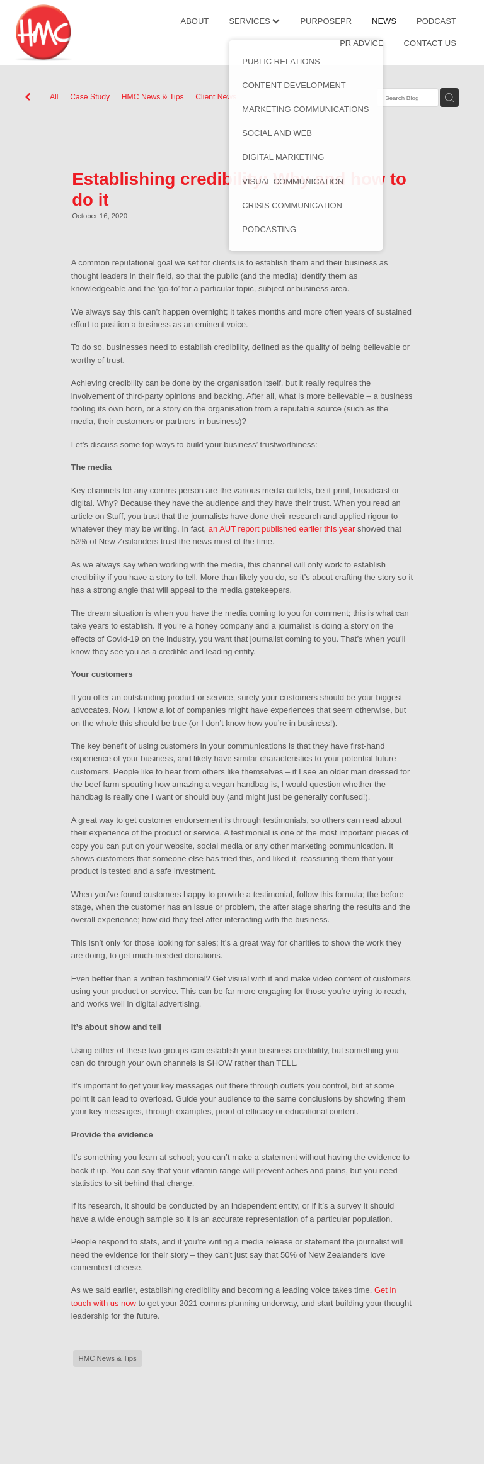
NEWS (384, 21)
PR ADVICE (361, 43)
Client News (215, 96)
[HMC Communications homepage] (60, 32)
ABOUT (194, 21)
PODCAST (436, 21)
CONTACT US (430, 43)
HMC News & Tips (153, 96)
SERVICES (254, 21)
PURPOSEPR (326, 21)
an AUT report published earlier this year (282, 529)
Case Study (90, 96)
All (54, 96)
